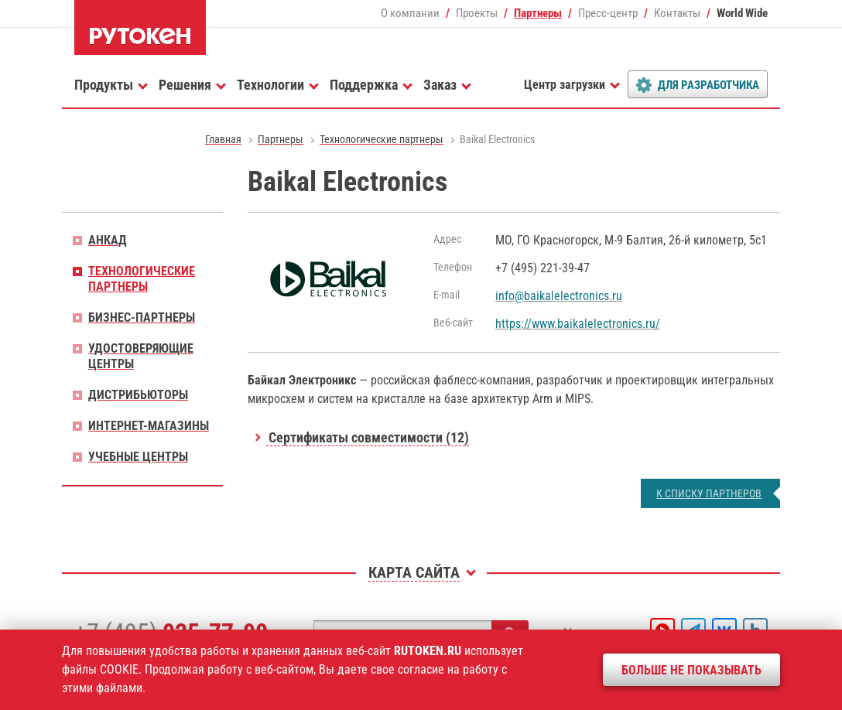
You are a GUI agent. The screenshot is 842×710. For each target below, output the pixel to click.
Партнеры (538, 13)
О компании (410, 13)
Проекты (477, 13)
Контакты (677, 13)
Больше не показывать (691, 670)
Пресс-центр (608, 13)
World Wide (742, 13)
